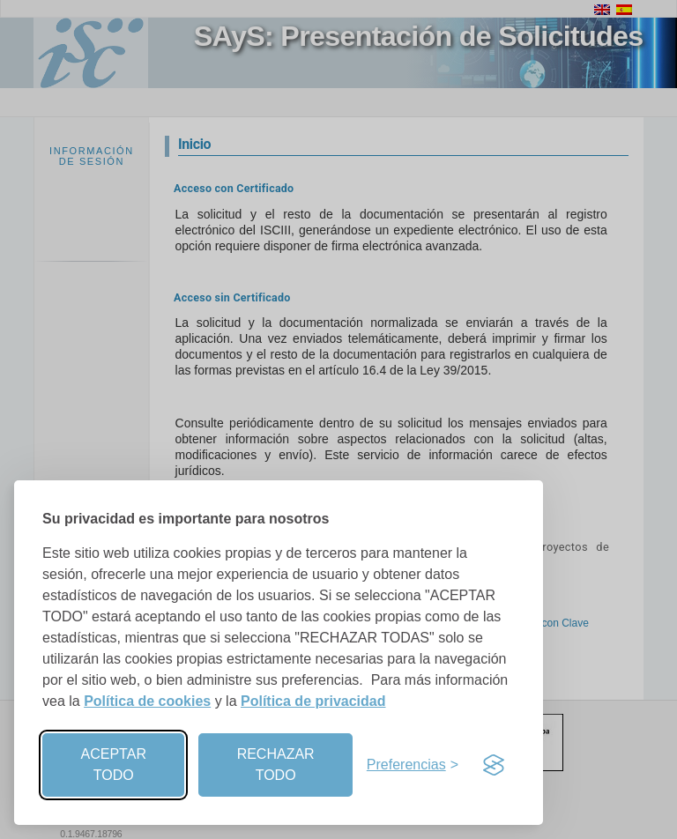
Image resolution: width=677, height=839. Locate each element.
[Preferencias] (412, 765)
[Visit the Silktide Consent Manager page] (493, 765)
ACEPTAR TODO (113, 764)
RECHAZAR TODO (276, 764)
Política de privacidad (313, 701)
